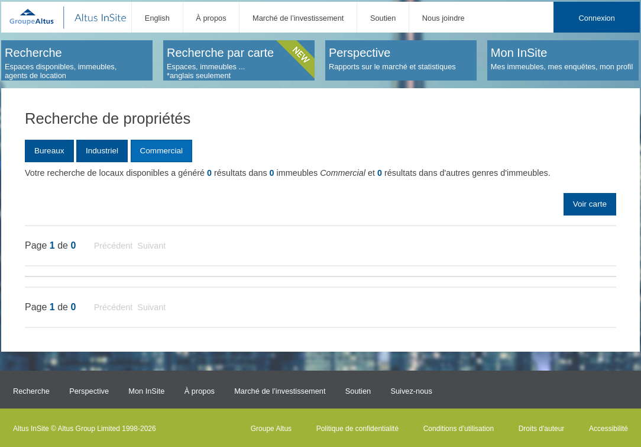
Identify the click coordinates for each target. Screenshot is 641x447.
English (157, 18)
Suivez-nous (411, 391)
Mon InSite (146, 391)
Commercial (161, 150)
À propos (211, 18)
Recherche (31, 391)
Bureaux (49, 150)
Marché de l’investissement (298, 18)
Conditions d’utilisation (458, 429)
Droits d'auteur (542, 429)
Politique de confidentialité (357, 429)
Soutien (383, 18)
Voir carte (590, 204)
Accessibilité (608, 429)
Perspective (89, 391)
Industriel (102, 150)
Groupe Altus (271, 429)
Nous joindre (443, 18)
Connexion (597, 18)
